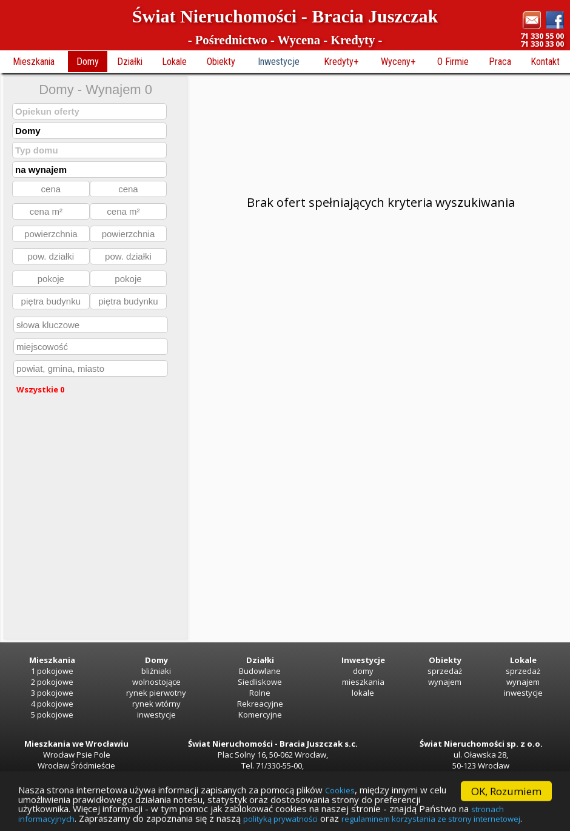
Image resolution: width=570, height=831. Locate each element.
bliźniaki (156, 670)
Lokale (174, 61)
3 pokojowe (52, 692)
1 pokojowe (52, 670)
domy (363, 670)
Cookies (389, 786)
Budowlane (260, 670)
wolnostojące (156, 681)
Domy (87, 61)
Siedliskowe (260, 681)
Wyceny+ (398, 61)
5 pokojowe (52, 714)
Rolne (259, 692)
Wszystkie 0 (40, 389)
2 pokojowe (52, 681)
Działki (129, 61)
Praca (500, 61)
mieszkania (363, 681)
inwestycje (156, 714)
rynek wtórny (156, 703)
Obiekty (221, 61)
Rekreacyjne (260, 703)
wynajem (444, 681)
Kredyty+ (341, 61)
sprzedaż (445, 670)
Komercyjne (260, 714)
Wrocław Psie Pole (76, 754)
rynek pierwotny (156, 692)
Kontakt (545, 61)
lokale (363, 692)
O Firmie (453, 61)
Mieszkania (34, 61)
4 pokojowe (52, 703)
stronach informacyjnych (155, 818)
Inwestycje (279, 61)
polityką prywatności (432, 818)
